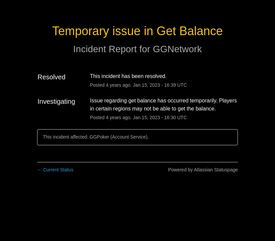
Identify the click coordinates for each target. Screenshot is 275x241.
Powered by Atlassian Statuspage (203, 169)
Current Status (55, 169)
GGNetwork (177, 49)
